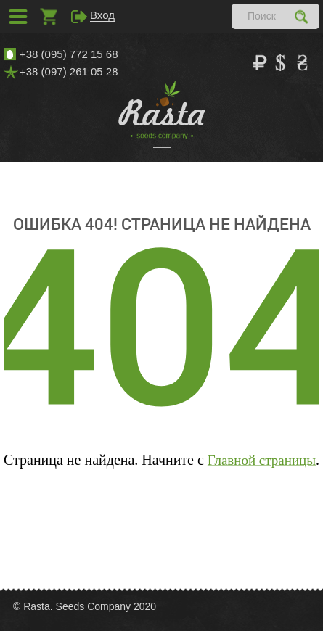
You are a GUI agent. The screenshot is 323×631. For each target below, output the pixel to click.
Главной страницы (262, 460)
